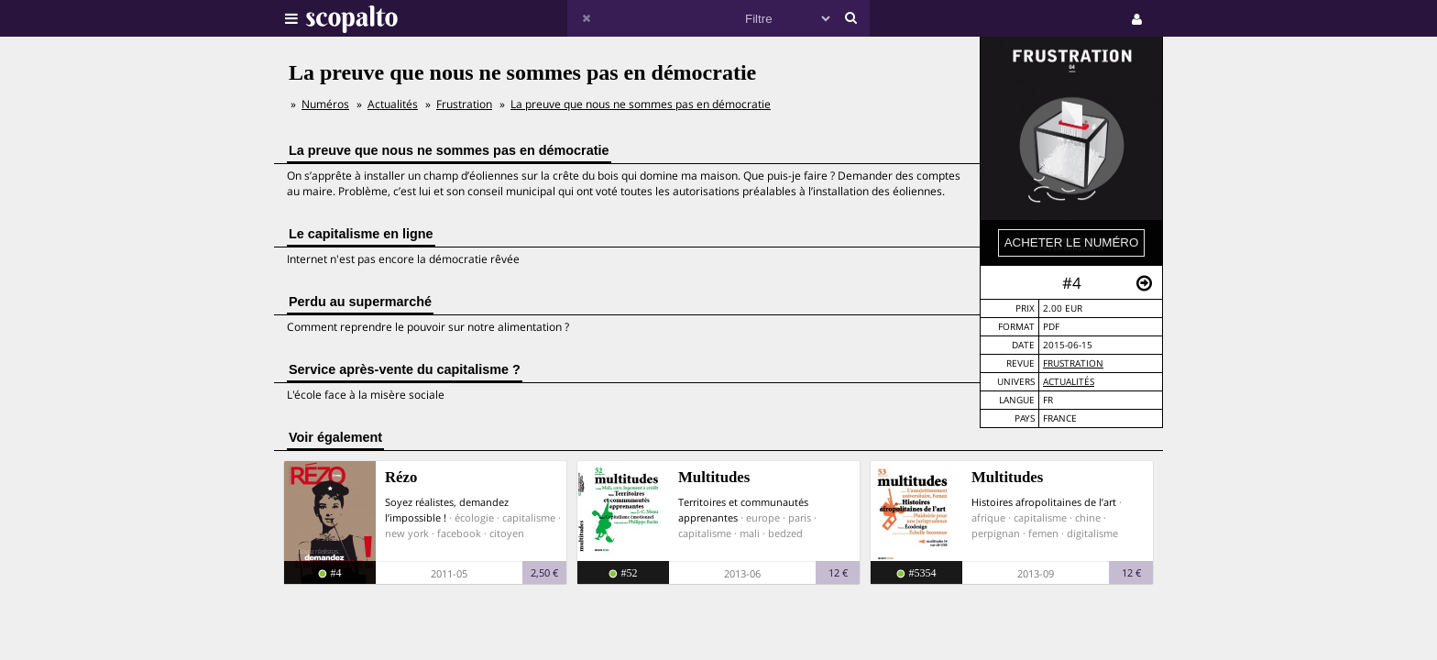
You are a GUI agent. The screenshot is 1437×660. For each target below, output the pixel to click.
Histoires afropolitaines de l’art (1043, 502)
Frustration (1073, 363)
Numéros (325, 104)
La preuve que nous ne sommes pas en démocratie (640, 104)
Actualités (1068, 382)
